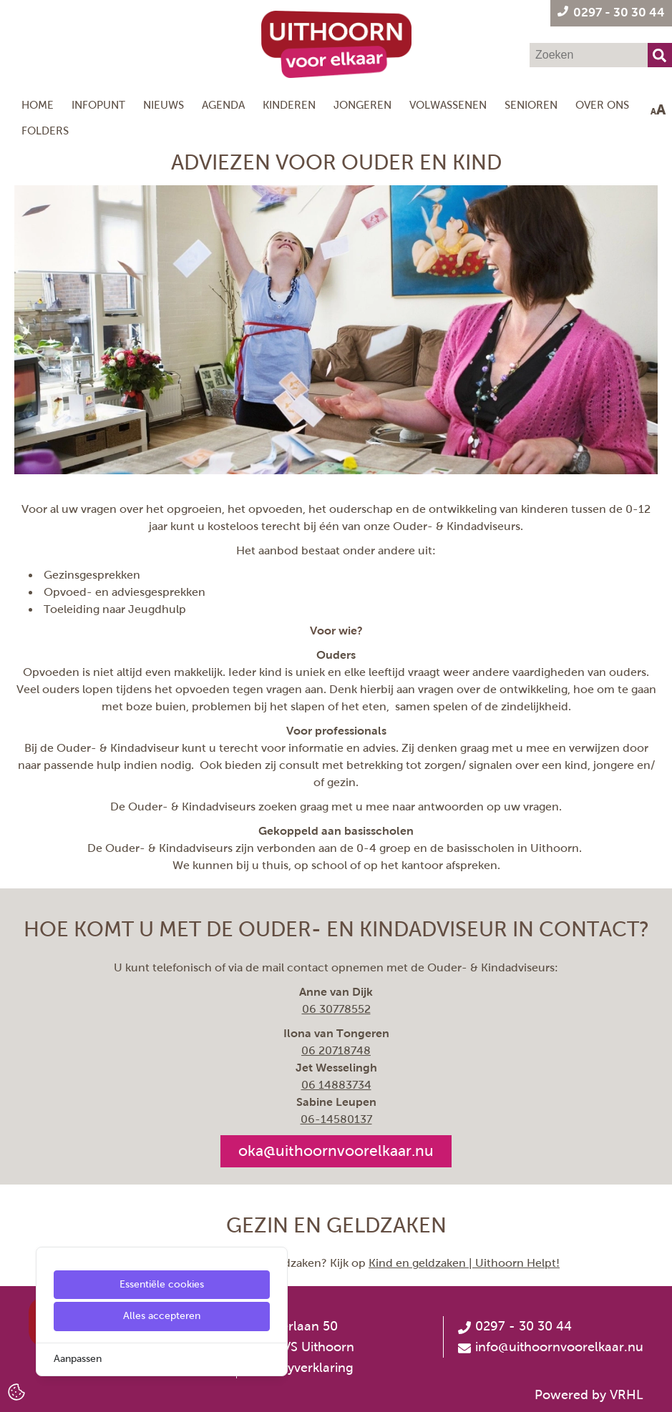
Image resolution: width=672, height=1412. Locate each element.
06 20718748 (336, 1050)
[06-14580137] (336, 1119)
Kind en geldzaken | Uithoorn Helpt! (464, 1263)
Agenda (223, 105)
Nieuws (163, 105)
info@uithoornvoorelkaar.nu (559, 1347)
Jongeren (362, 105)
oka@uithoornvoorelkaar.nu (336, 1151)
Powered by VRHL (589, 1395)
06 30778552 (336, 1009)
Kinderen (289, 105)
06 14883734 (336, 1085)
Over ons (602, 105)
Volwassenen (448, 105)
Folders (45, 130)
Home (37, 105)
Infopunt (98, 105)
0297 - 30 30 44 (514, 1326)
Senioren (531, 105)
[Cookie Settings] (16, 1391)
